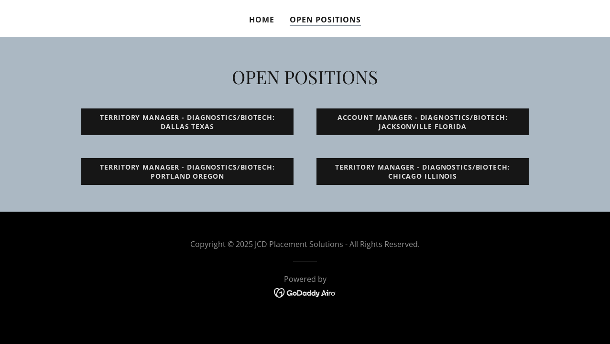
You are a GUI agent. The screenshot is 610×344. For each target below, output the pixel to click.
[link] (305, 292)
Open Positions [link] (325, 19)
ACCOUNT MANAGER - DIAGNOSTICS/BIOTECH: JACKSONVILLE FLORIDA (423, 122)
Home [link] (261, 19)
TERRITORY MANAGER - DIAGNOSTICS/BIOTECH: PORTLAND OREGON (187, 171)
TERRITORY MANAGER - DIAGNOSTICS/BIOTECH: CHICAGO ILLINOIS (422, 171)
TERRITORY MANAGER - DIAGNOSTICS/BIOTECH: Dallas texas (187, 122)
